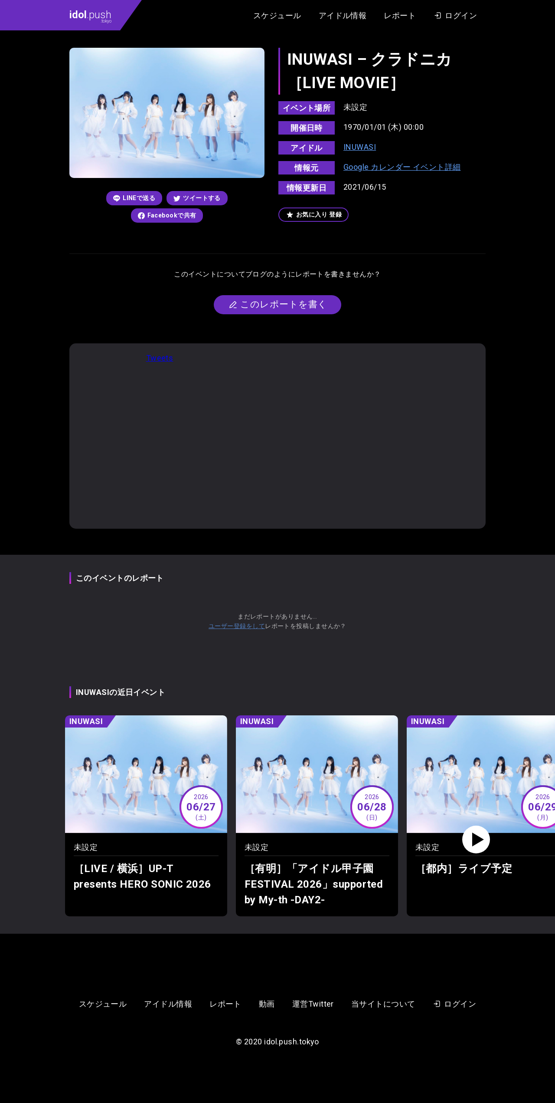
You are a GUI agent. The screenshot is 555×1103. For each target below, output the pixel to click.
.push (90, 16)
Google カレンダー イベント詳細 (402, 166)
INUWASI (359, 146)
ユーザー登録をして (237, 625)
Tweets (159, 357)
